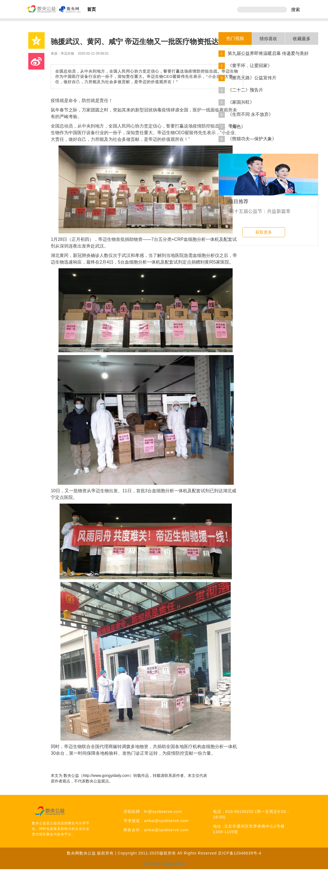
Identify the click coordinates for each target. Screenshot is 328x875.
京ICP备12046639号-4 (239, 853)
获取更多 (263, 232)
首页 (91, 9)
